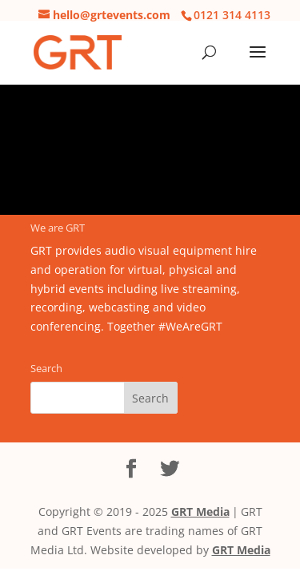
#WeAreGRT (190, 326)
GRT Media (200, 511)
